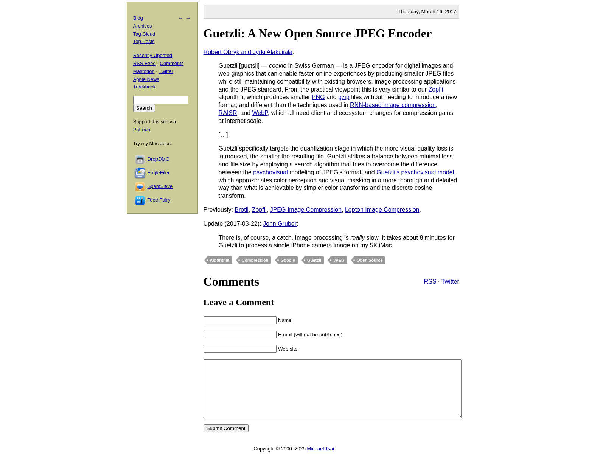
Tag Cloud (144, 34)
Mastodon (144, 71)
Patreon (142, 129)
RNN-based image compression (393, 105)
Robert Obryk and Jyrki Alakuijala (248, 52)
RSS (430, 281)
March (428, 11)
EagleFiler (159, 172)
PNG (318, 97)
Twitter (450, 281)
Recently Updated (152, 55)
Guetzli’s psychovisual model (415, 172)
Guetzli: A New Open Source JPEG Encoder (318, 33)
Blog (138, 18)
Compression (255, 260)
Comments (172, 63)
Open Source (369, 260)
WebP (260, 113)
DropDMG (159, 159)
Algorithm (220, 260)
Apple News (146, 79)
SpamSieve (160, 186)
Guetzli (314, 260)
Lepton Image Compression (382, 209)
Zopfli (435, 89)
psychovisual (270, 172)
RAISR (228, 113)
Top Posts (144, 41)
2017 (451, 11)
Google (288, 260)
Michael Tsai (320, 460)
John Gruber (280, 223)
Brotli (241, 209)
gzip (343, 97)
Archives (142, 26)
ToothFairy (159, 200)
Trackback (144, 87)
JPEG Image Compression (306, 209)
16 (439, 11)
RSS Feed (144, 63)
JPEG (338, 260)
